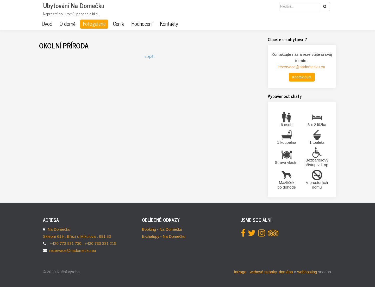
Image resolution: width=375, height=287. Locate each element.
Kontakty (169, 24)
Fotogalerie (94, 24)
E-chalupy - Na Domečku (163, 236)
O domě (68, 24)
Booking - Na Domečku (162, 229)
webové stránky (263, 272)
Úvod (47, 24)
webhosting (307, 272)
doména (286, 272)
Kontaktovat (301, 77)
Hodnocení (142, 24)
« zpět (149, 56)
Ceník (118, 24)
